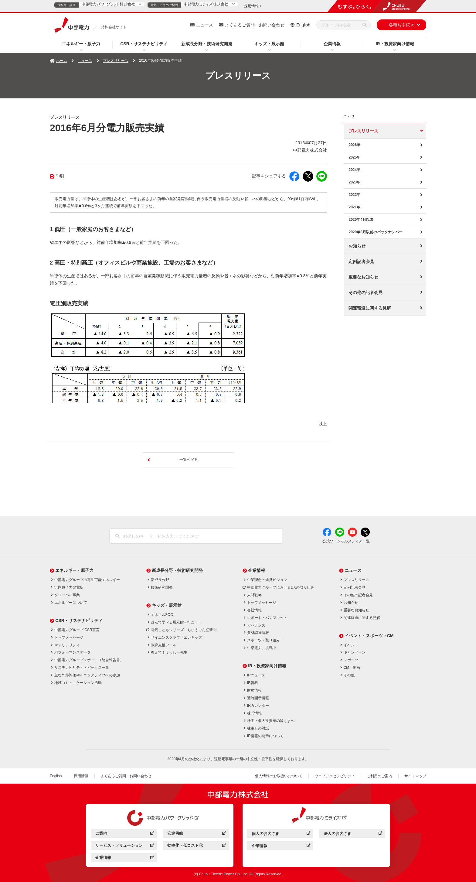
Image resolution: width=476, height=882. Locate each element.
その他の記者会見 (365, 292)
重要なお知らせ (363, 277)
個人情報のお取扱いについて (278, 776)
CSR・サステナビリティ (144, 43)
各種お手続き (401, 24)
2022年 (354, 195)
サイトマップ (415, 776)
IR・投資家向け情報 (395, 43)
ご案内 (124, 834)
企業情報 (332, 43)
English (303, 24)
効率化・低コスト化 (196, 846)
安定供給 (196, 834)
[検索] (364, 25)
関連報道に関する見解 (369, 308)
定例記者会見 (361, 261)
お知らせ (356, 246)
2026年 (354, 145)
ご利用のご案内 (379, 776)
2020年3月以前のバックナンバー (375, 232)
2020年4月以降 (360, 219)
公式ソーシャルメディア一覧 (346, 541)
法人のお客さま (352, 834)
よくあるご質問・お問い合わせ (254, 24)
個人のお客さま (281, 834)
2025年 (354, 157)
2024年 (354, 170)
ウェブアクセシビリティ (334, 776)
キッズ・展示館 (269, 43)
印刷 (60, 176)
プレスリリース (115, 61)
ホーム (61, 61)
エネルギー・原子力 (81, 43)
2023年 (354, 182)
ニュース (204, 24)
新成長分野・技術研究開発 (206, 43)
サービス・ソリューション (124, 846)
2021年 (354, 207)
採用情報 (81, 776)
